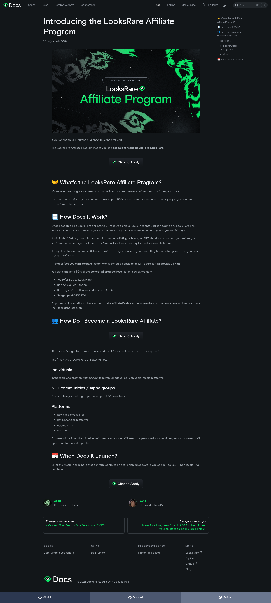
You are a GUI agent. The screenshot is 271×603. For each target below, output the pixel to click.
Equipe (171, 5)
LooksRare (193, 552)
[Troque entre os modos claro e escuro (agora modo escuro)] (224, 5)
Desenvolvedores (64, 5)
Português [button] (210, 5)
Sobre (31, 5)
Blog (157, 5)
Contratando (88, 5)
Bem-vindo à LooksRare (59, 552)
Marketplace (189, 5)
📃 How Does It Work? (228, 27)
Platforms (225, 54)
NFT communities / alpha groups (229, 48)
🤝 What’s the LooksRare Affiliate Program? (229, 20)
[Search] (250, 5)
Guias (45, 5)
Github (191, 563)
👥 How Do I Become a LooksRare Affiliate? (229, 34)
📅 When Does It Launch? (230, 59)
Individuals (225, 41)
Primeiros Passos (149, 552)
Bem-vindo (98, 552)
